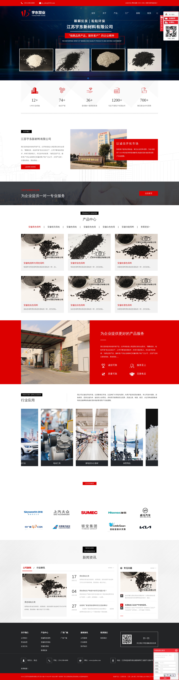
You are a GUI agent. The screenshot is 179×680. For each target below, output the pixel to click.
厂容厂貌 (64, 638)
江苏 (129, 676)
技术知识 (84, 646)
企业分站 (128, 3)
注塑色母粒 (69, 676)
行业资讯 (41, 568)
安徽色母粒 (72, 227)
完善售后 (137, 373)
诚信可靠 (108, 365)
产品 (115, 13)
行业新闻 (84, 642)
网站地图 (134, 3)
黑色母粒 (76, 676)
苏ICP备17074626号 (45, 676)
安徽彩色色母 (90, 227)
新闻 (138, 13)
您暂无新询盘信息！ (152, 3)
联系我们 (103, 638)
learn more (30, 167)
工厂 (127, 13)
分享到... (172, 22)
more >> (111, 568)
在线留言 (172, 18)
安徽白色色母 (109, 227)
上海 (132, 676)
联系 (149, 13)
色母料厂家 (62, 676)
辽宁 (150, 676)
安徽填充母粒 (53, 227)
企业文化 (24, 646)
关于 (104, 13)
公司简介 (24, 638)
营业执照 (24, 642)
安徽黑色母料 (34, 227)
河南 (147, 676)
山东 (144, 676)
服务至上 (137, 365)
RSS (139, 3)
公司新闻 (27, 568)
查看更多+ (145, 227)
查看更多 (44, 650)
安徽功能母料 (128, 227)
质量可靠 (108, 373)
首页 (93, 13)
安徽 (141, 676)
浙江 (135, 676)
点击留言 (148, 193)
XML (143, 3)
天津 (138, 676)
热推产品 (116, 676)
